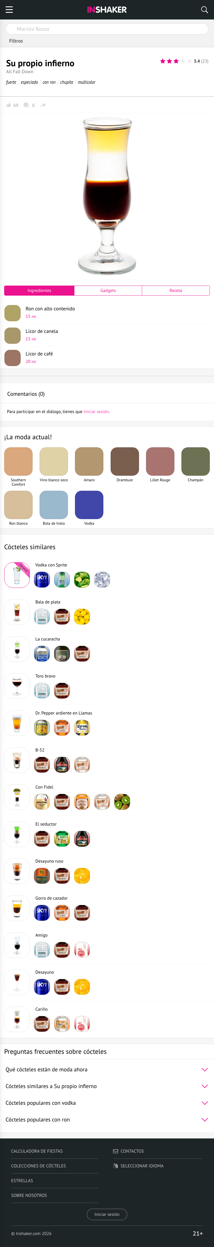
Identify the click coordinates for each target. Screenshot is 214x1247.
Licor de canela (116, 335)
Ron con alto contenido (116, 312)
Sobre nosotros (29, 1195)
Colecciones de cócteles (38, 1166)
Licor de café (116, 357)
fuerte (11, 82)
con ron (49, 82)
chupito (66, 82)
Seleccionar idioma (138, 1166)
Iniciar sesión (107, 1214)
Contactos (128, 1151)
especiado (29, 82)
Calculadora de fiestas (37, 1151)
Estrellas (22, 1181)
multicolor (86, 82)
